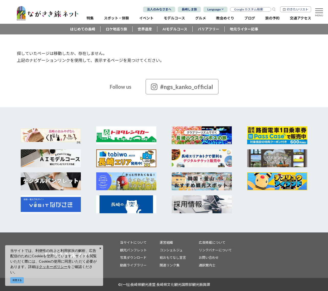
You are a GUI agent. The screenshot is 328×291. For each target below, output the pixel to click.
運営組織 (166, 242)
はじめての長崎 (82, 29)
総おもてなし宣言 (173, 257)
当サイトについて (133, 242)
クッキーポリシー (53, 266)
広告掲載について (212, 242)
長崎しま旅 (189, 9)
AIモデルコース (174, 29)
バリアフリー (208, 29)
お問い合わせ (209, 257)
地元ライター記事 (244, 29)
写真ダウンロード (133, 257)
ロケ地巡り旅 (116, 29)
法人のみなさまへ (159, 9)
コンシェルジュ (171, 250)
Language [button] (214, 9)
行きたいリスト (297, 9)
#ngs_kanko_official (182, 87)
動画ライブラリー (133, 265)
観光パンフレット (133, 250)
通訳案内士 (207, 265)
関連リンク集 (170, 265)
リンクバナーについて (215, 250)
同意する (17, 280)
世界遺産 (145, 29)
